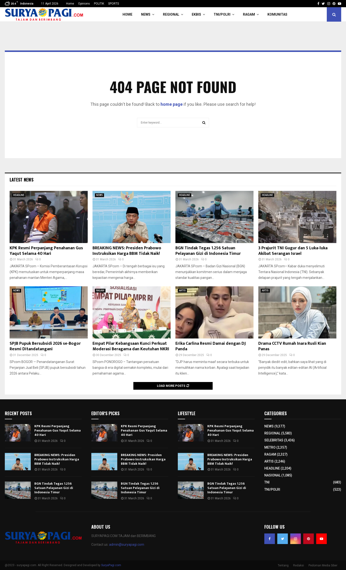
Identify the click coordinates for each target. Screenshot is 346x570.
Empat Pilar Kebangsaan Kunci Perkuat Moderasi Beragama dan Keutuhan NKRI (131, 346)
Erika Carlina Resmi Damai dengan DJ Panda (210, 346)
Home (70, 3)
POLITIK (99, 3)
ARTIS (182, 290)
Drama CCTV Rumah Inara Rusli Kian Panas (292, 346)
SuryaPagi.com (111, 565)
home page (172, 104)
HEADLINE (18, 195)
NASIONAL (272, 475)
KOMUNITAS (277, 14)
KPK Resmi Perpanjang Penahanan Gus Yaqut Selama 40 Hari (46, 250)
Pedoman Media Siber (323, 565)
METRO (270, 447)
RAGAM (249, 14)
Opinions (84, 3)
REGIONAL (171, 14)
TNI (267, 482)
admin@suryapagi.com (126, 544)
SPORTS (113, 3)
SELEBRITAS (273, 440)
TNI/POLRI (222, 14)
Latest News (21, 179)
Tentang (283, 565)
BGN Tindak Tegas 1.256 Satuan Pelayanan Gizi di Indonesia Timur (208, 250)
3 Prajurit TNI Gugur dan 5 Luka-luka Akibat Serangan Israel (292, 250)
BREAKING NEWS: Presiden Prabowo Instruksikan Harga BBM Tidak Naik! (127, 250)
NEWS (145, 14)
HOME (127, 14)
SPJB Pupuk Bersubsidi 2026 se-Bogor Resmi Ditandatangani (45, 346)
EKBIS (196, 14)
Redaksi (298, 565)
